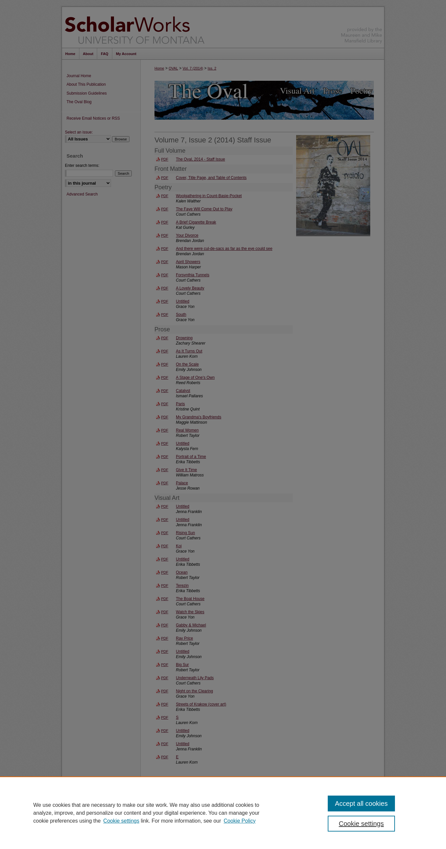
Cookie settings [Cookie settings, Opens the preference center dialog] (361, 823)
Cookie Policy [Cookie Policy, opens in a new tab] (240, 821)
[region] (223, 812)
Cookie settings (121, 821)
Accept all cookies (361, 803)
